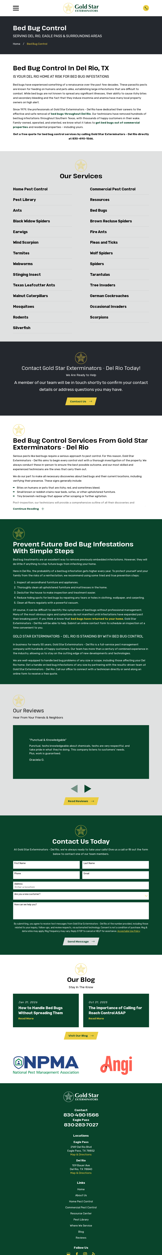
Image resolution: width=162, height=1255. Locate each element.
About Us (81, 1198)
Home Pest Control (81, 1204)
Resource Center (81, 1216)
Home (81, 1192)
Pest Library (81, 1222)
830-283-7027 (81, 1128)
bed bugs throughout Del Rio (71, 113)
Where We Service (81, 1228)
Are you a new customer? (27, 896)
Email (86, 875)
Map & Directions (81, 1157)
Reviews (81, 1240)
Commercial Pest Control (81, 1210)
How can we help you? (25, 906)
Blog (81, 1234)
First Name (20, 865)
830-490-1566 (81, 1118)
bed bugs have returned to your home (97, 620)
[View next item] (88, 790)
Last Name (89, 865)
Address (18, 886)
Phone (17, 875)
